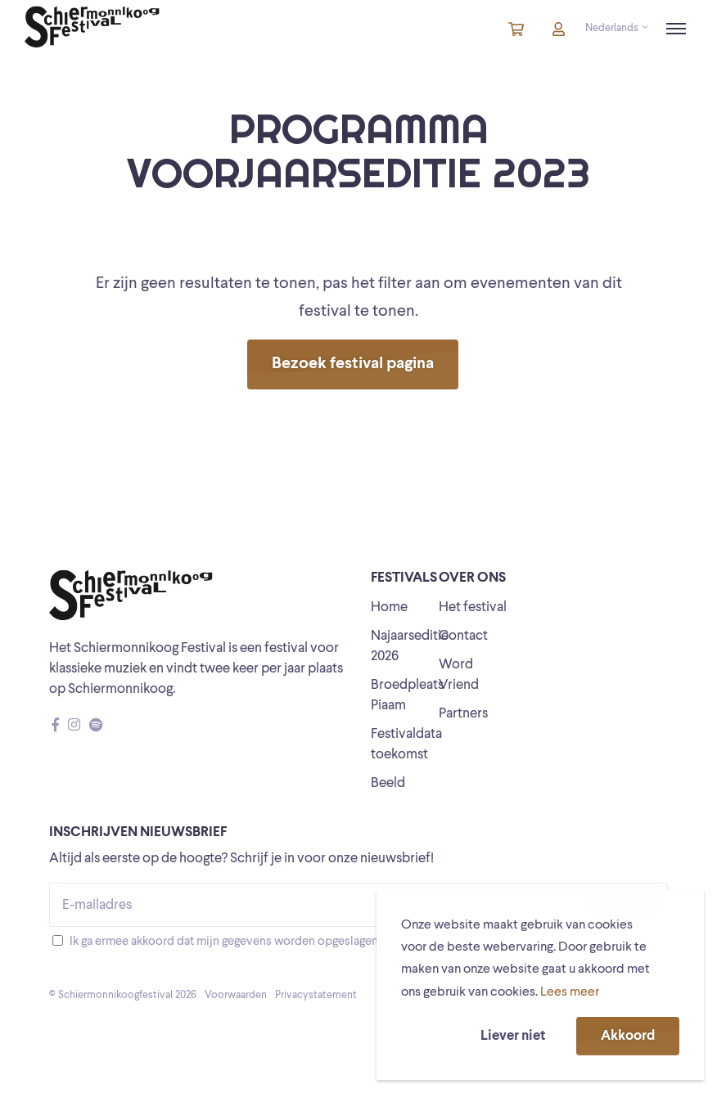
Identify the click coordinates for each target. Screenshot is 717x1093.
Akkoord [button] (628, 1036)
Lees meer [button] (569, 992)
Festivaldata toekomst (406, 744)
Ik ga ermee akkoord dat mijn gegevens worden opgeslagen (224, 942)
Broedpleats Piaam (407, 695)
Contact (463, 636)
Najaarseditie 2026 (410, 646)
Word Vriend (459, 675)
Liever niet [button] (512, 1036)
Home (389, 607)
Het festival (473, 607)
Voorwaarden (236, 995)
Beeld (388, 783)
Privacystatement (316, 995)
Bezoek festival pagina (353, 364)
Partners (463, 714)
